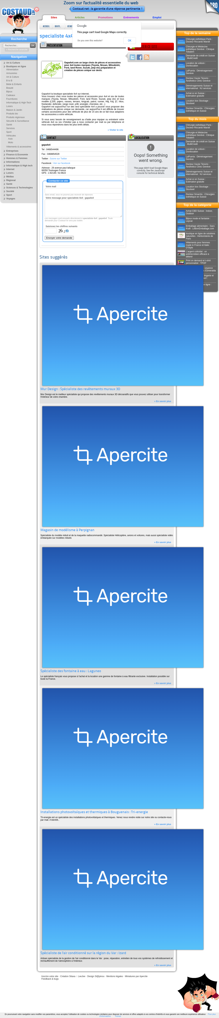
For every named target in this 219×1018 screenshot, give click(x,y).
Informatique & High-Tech (18, 102)
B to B (9, 80)
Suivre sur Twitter (58, 158)
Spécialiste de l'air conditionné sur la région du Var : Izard (83, 953)
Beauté (9, 88)
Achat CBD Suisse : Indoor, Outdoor (195, 212)
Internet (10, 169)
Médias (10, 176)
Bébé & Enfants (14, 84)
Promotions (105, 17)
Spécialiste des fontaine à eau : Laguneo (70, 671)
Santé (9, 124)
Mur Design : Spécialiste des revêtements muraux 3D (80, 389)
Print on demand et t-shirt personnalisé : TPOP (194, 261)
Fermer (118, 1016)
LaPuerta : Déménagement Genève (195, 72)
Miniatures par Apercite (136, 976)
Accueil (46, 26)
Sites (54, 17)
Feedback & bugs (50, 979)
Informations (13, 162)
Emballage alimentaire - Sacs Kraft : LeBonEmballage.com (196, 227)
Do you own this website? (90, 40)
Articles (80, 17)
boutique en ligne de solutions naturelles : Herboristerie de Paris (196, 236)
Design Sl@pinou (95, 976)
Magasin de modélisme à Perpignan (67, 530)
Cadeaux (10, 95)
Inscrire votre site (49, 976)
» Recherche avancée (17, 49)
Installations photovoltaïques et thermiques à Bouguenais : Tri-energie (94, 812)
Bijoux (9, 91)
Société (10, 191)
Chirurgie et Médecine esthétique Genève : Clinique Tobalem (196, 49)
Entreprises (12, 151)
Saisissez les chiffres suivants (61, 226)
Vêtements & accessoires (18, 146)
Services (10, 128)
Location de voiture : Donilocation (192, 64)
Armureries (11, 73)
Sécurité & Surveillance (17, 121)
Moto (10, 142)
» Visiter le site (115, 130)
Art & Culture (13, 63)
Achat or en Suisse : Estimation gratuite (192, 94)
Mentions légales (114, 976)
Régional (11, 180)
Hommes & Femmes (16, 158)
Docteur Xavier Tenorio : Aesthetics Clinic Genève (194, 79)
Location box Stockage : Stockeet (193, 102)
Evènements (131, 17)
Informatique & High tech (19, 165)
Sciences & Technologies (19, 187)
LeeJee (81, 976)
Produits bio (12, 113)
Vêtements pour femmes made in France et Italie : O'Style (194, 245)
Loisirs (9, 106)
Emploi (157, 17)
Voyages (10, 198)
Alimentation (12, 69)
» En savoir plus (162, 401)
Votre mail (51, 186)
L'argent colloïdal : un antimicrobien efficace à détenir (193, 254)
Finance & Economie (17, 154)
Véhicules (71, 26)
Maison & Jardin (14, 110)
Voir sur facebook (61, 163)
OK (129, 40)
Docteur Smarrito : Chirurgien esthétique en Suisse (196, 109)
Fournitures (11, 99)
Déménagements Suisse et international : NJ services (195, 87)
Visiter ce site (143, 47)
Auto (10, 139)
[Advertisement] (83, 53)
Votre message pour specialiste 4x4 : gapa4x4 (70, 198)
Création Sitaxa (67, 976)
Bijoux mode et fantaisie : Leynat (194, 219)
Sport (9, 132)
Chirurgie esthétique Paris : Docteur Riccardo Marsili (195, 40)
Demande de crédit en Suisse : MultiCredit (196, 56)
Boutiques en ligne (58, 27)
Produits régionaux (15, 117)
